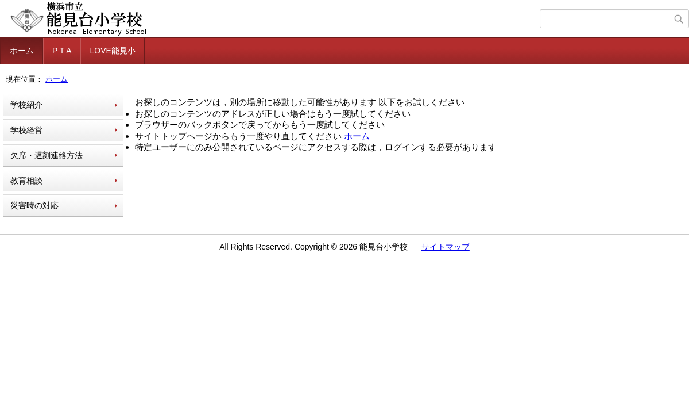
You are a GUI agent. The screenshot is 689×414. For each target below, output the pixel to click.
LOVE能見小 (112, 50)
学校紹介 (26, 104)
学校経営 (26, 130)
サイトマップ (445, 246)
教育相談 (26, 180)
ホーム (22, 50)
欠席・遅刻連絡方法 (46, 155)
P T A (61, 50)
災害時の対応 (34, 205)
